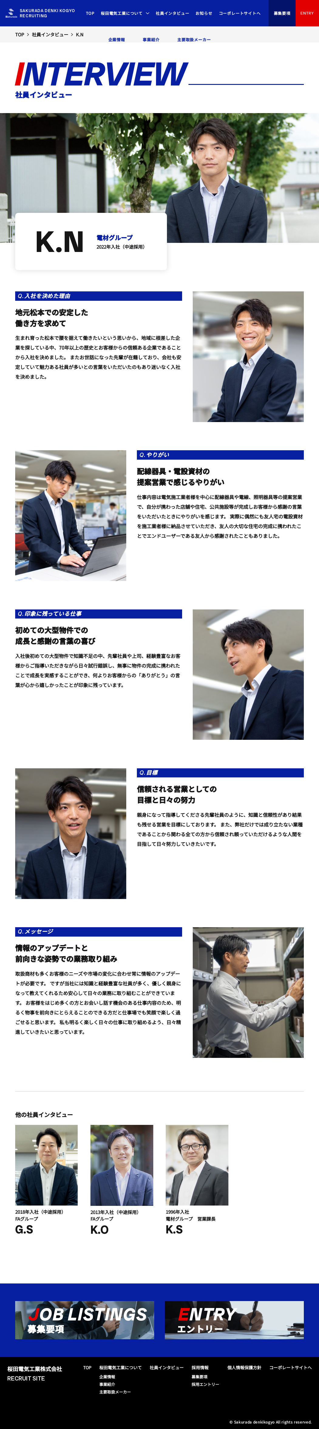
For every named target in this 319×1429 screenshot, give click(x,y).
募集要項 (282, 13)
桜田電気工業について (122, 13)
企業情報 (107, 1377)
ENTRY (307, 13)
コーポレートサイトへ (240, 13)
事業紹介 (107, 1384)
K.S (174, 1229)
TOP (90, 13)
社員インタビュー (172, 13)
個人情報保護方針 (244, 1367)
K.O (99, 1229)
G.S (24, 1229)
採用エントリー (205, 1384)
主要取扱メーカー (115, 1392)
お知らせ (203, 13)
